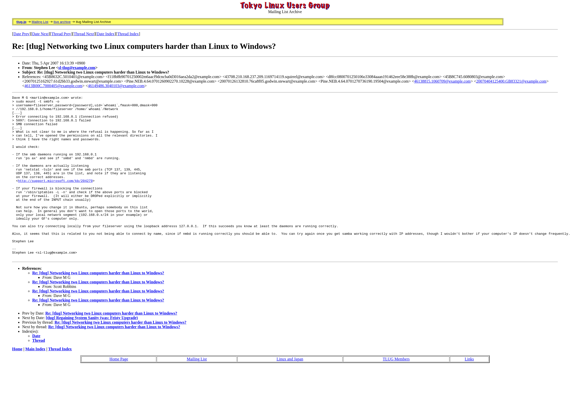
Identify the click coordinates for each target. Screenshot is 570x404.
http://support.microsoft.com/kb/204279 (55, 198)
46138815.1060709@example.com (442, 81)
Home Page (119, 391)
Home (17, 381)
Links (469, 391)
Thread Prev (61, 34)
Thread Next (84, 34)
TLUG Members (396, 391)
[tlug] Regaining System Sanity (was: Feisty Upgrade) (92, 350)
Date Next (40, 34)
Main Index (35, 381)
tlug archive (62, 22)
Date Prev (21, 34)
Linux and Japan (290, 391)
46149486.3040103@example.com (116, 86)
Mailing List (39, 22)
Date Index (106, 34)
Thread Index (128, 34)
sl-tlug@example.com (76, 67)
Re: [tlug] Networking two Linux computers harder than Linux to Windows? (98, 305)
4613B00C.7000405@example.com (53, 86)
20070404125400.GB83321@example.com (511, 81)
